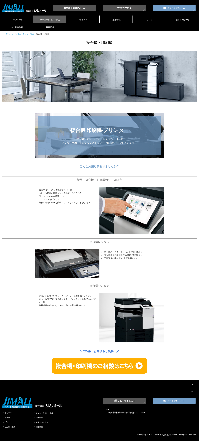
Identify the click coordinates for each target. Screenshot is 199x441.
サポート (83, 19)
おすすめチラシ (183, 19)
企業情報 (116, 19)
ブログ (150, 19)
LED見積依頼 (17, 27)
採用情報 (50, 27)
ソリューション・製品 (50, 19)
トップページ (17, 19)
